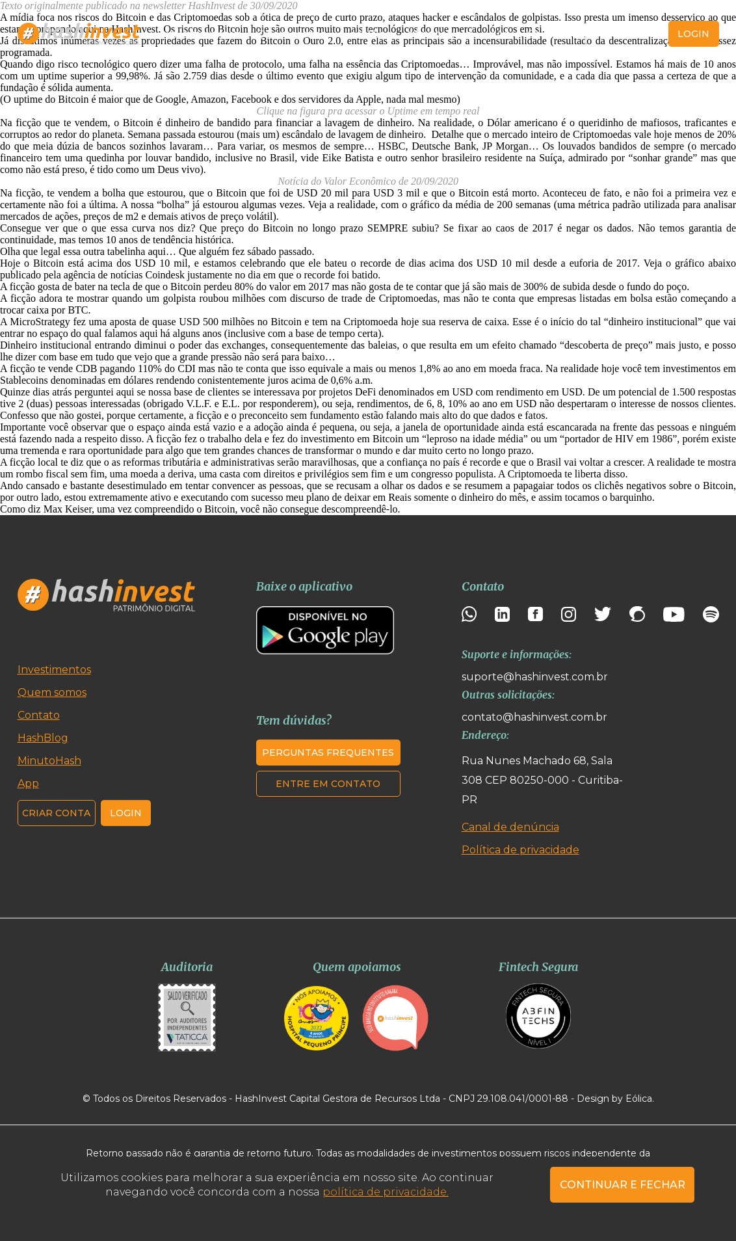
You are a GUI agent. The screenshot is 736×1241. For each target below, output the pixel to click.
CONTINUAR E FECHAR (622, 1185)
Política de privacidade (520, 850)
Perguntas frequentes (328, 752)
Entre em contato (328, 784)
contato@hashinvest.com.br (534, 717)
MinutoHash (441, 34)
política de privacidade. (385, 1192)
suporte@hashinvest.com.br (535, 677)
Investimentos (202, 34)
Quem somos (290, 34)
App (500, 34)
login (693, 34)
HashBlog (367, 34)
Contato (548, 34)
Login (126, 813)
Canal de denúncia (510, 827)
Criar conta (624, 34)
